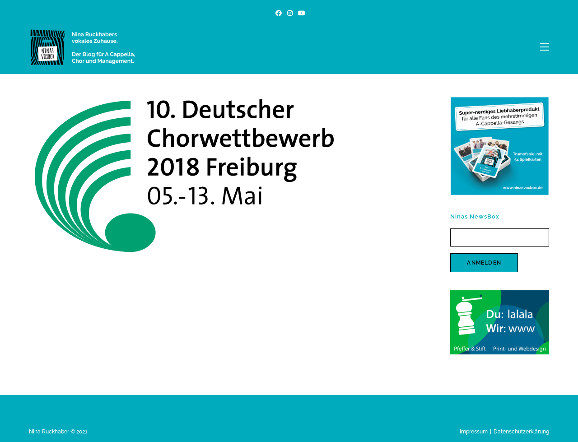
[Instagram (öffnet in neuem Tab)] (289, 13)
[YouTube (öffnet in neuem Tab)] (300, 13)
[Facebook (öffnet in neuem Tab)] (278, 13)
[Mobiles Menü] (544, 47)
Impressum (474, 431)
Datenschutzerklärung (521, 431)
